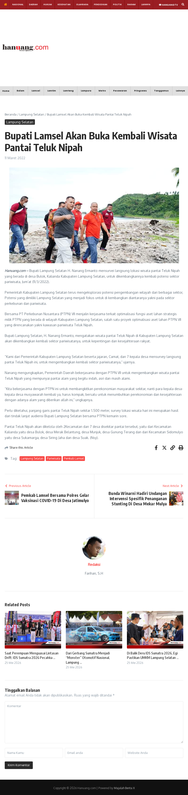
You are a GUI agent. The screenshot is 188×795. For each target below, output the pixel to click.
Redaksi (94, 564)
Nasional (17, 4)
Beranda (11, 114)
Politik (117, 4)
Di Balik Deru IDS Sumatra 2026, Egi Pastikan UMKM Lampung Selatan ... (153, 655)
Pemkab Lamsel (74, 458)
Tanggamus (161, 90)
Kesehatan (64, 4)
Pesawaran (120, 90)
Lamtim (51, 90)
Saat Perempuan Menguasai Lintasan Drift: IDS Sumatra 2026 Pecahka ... (31, 655)
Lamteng (68, 90)
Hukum (47, 4)
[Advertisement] (116, 47)
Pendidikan (100, 4)
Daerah (33, 4)
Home (5, 91)
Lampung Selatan (31, 114)
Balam (20, 90)
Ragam (131, 4)
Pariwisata (53, 458)
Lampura (86, 90)
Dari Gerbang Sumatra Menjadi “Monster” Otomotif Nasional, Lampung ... (88, 657)
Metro (102, 90)
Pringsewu (140, 90)
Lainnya (145, 4)
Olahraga (82, 4)
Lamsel (36, 90)
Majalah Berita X (124, 788)
